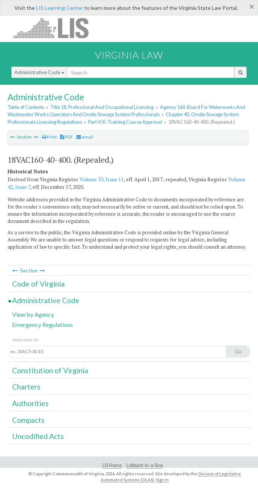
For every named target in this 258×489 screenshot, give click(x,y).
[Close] (252, 6)
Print (49, 137)
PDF (66, 137)
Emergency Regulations (42, 324)
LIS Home (112, 465)
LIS (55, 27)
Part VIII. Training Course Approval (125, 122)
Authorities (30, 403)
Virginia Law (129, 55)
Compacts (28, 420)
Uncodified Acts (38, 436)
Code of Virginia (38, 283)
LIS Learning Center (59, 8)
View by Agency (33, 314)
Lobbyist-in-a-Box (144, 465)
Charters (26, 386)
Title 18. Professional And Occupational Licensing (102, 107)
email (84, 137)
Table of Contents (26, 107)
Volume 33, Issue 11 (101, 179)
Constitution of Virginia (50, 370)
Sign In (162, 479)
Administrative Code (39, 72)
